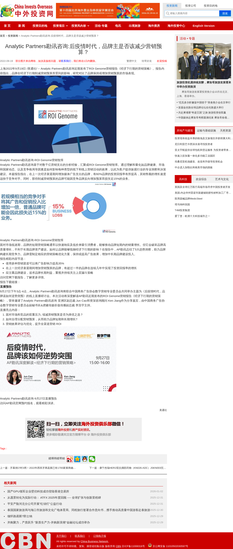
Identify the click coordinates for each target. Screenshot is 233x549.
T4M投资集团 (182, 210)
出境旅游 (134, 25)
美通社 (163, 410)
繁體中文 (132, 61)
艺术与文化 (222, 179)
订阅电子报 (99, 535)
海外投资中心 (176, 25)
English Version (204, 25)
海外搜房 (154, 25)
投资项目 (59, 25)
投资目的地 (210, 5)
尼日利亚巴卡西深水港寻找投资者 (194, 144)
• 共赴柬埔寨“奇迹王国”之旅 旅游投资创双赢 (201, 112)
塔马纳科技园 (182, 204)
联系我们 (66, 61)
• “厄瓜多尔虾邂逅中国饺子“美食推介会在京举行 (203, 102)
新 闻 (21, 25)
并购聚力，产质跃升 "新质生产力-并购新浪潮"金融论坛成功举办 (48, 522)
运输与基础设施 (206, 130)
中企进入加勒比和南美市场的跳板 (194, 167)
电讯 (118, 25)
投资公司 (190, 5)
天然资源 (225, 130)
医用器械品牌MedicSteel (188, 198)
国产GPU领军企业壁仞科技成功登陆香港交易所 (38, 491)
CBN (118, 546)
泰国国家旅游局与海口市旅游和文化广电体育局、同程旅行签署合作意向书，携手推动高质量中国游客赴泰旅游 (78, 510)
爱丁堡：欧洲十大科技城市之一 (192, 216)
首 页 (7, 25)
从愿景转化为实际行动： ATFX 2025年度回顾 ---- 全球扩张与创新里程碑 (54, 497)
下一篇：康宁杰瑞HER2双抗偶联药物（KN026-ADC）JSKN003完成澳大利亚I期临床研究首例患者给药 (128, 467)
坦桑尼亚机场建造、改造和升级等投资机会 (199, 161)
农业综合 (201, 179)
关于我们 (61, 535)
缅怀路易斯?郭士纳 (19, 516)
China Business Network (94, 541)
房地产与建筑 (185, 130)
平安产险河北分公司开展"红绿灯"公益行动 (34, 503)
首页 (2, 35)
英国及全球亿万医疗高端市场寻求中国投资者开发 (202, 187)
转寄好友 (147, 61)
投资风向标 (78, 25)
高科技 (183, 179)
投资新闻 (172, 5)
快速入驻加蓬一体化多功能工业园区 (195, 155)
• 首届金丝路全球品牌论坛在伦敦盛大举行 (200, 107)
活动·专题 (101, 25)
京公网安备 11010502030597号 (168, 545)
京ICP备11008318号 (133, 546)
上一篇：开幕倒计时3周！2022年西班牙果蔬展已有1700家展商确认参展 (39, 467)
